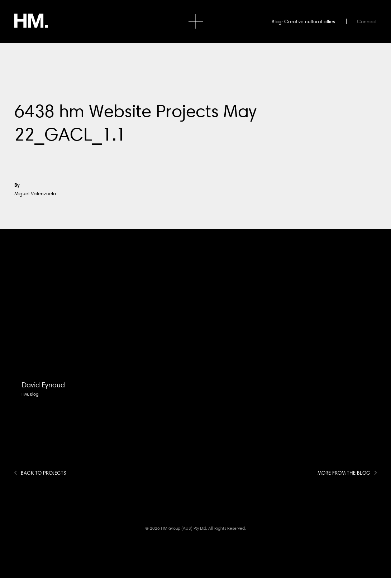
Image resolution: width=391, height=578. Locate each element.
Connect (367, 21)
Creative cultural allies (309, 21)
